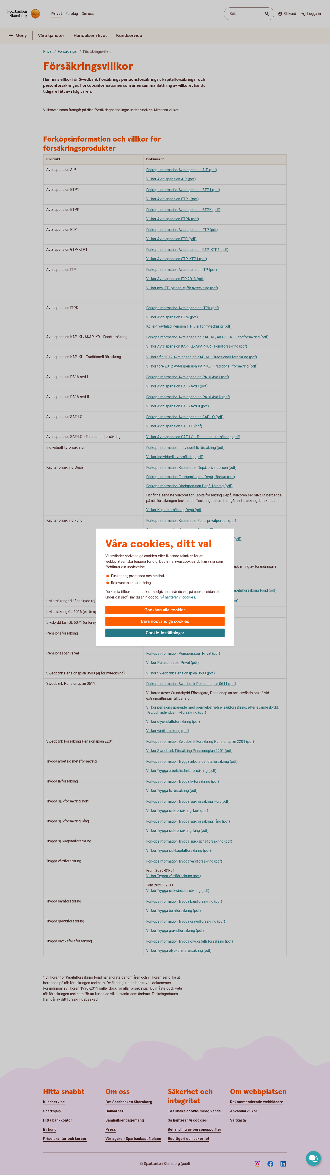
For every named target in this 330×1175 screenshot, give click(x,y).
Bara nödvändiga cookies (165, 621)
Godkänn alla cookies (165, 610)
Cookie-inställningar (165, 633)
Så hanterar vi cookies (177, 597)
